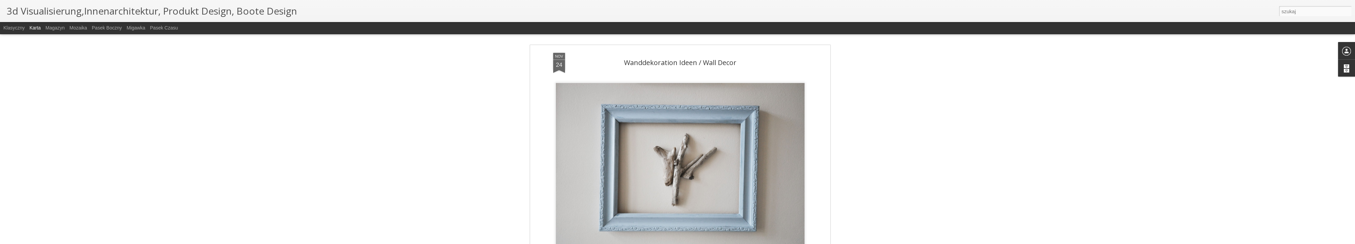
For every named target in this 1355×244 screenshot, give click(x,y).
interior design (726, 201)
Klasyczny (14, 27)
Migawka (136, 27)
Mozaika (78, 27)
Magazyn (55, 27)
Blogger (711, 240)
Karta (35, 27)
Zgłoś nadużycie (733, 240)
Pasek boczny (107, 27)
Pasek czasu (164, 27)
